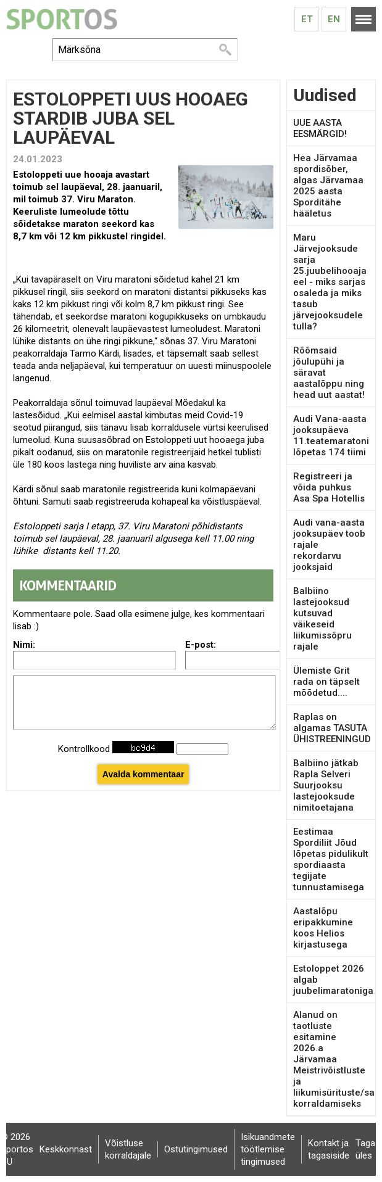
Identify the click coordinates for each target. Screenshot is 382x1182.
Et (307, 19)
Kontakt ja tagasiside (328, 1149)
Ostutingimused (196, 1149)
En (334, 19)
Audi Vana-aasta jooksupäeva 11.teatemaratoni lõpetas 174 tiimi (331, 435)
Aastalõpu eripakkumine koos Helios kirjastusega (323, 928)
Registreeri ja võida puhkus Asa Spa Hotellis (329, 487)
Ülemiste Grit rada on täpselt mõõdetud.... (326, 681)
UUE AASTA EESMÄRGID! (320, 128)
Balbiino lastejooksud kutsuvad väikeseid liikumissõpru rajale (322, 618)
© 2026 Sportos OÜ (17, 1149)
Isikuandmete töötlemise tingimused (268, 1149)
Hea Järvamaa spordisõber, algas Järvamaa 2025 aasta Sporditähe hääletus (328, 185)
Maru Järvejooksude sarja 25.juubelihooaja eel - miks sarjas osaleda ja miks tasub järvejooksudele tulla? (330, 282)
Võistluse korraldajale (128, 1149)
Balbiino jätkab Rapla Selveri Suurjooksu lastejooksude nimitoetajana (326, 785)
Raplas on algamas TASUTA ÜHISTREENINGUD (332, 728)
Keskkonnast (65, 1149)
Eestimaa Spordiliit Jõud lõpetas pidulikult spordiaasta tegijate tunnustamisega (330, 859)
